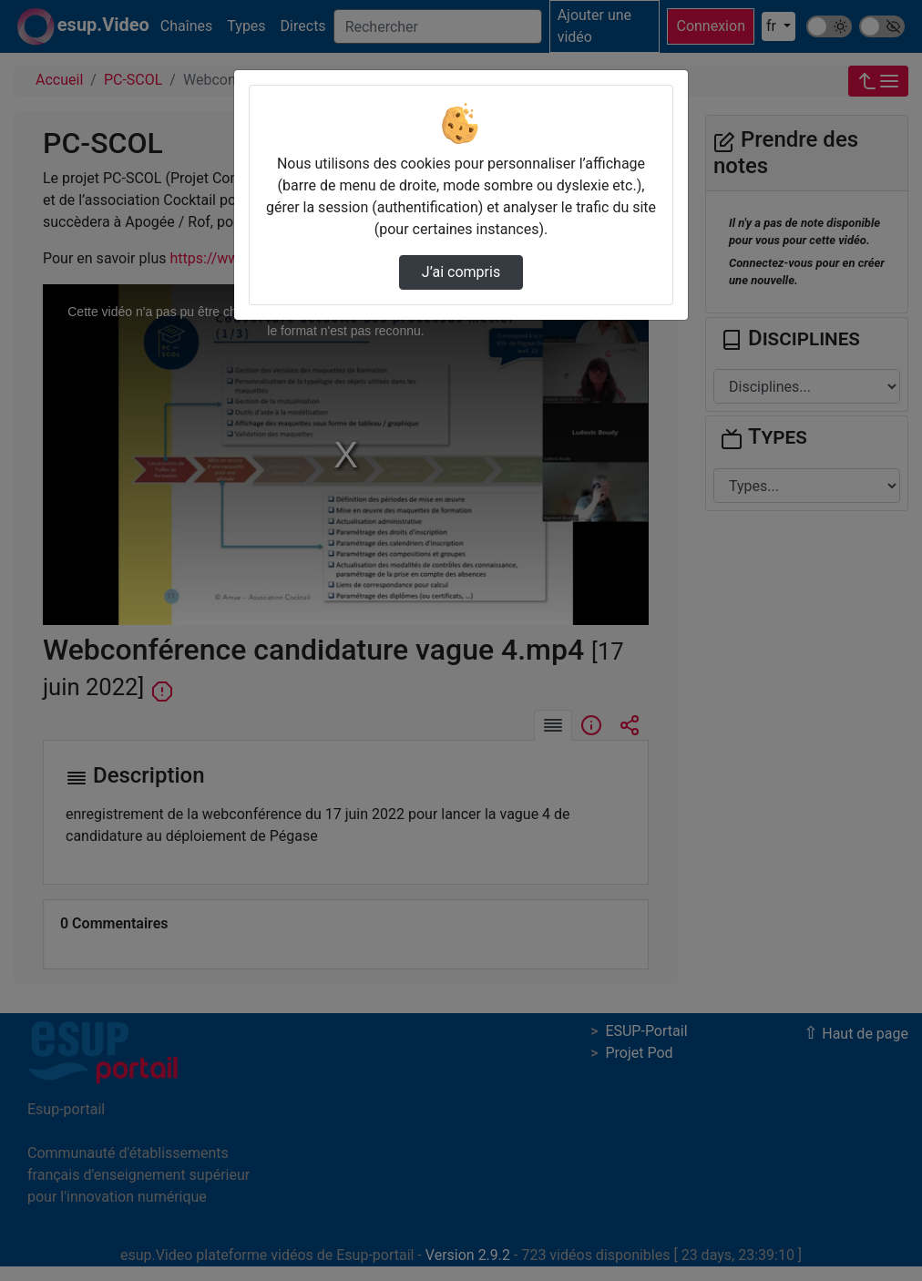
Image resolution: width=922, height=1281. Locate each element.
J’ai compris (461, 272)
